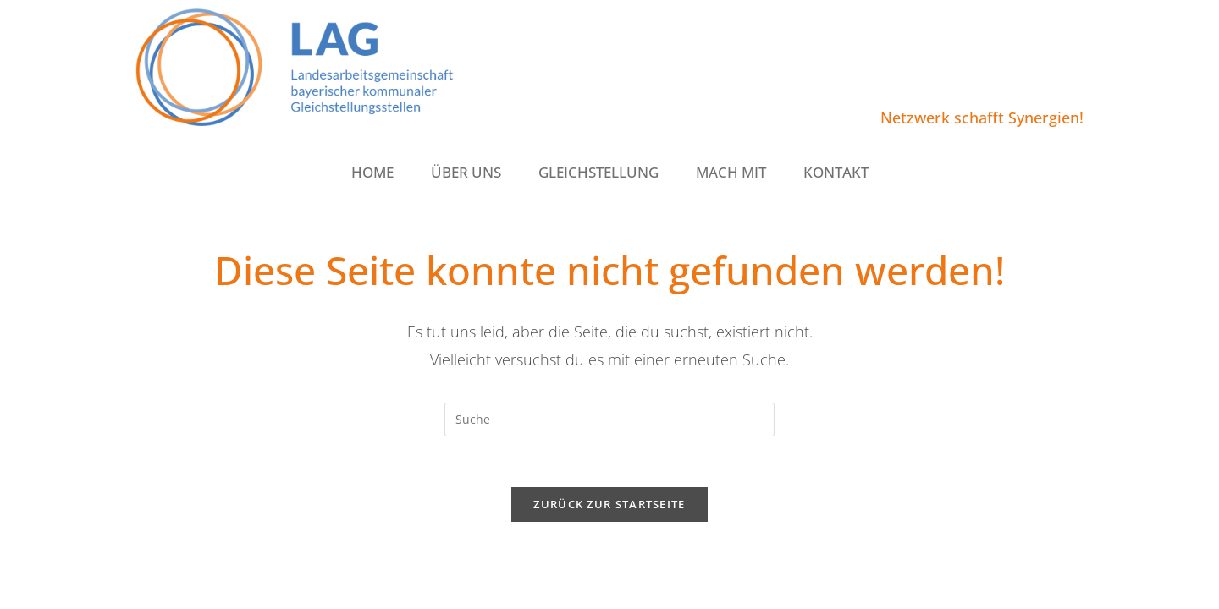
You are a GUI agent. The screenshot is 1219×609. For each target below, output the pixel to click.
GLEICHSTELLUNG (598, 172)
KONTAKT (836, 172)
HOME (372, 172)
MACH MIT (731, 172)
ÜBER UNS (466, 172)
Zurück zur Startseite (609, 504)
